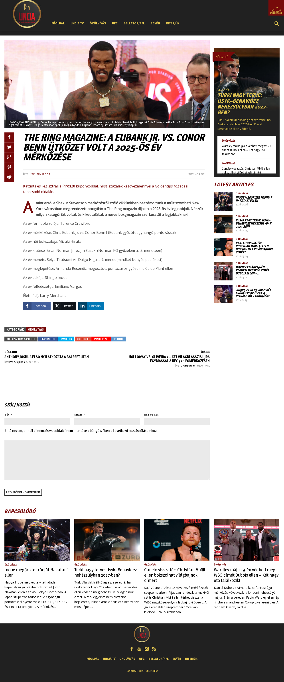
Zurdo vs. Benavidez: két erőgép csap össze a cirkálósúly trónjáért (253, 293)
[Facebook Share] (37, 306)
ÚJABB (205, 352)
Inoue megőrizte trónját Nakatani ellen (254, 198)
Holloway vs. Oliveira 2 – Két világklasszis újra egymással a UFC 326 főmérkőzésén (169, 359)
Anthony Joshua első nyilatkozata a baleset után (46, 357)
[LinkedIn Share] (91, 306)
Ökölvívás (98, 23)
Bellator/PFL (134, 23)
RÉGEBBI (10, 352)
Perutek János (40, 174)
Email (78, 414)
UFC (115, 23)
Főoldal (58, 23)
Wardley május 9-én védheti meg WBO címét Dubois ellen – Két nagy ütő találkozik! (246, 150)
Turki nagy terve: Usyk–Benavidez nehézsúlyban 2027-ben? (242, 104)
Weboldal (151, 414)
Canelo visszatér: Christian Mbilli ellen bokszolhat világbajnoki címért (246, 170)
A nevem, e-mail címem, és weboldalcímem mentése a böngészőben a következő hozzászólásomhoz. (83, 431)
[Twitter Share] (64, 306)
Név (7, 414)
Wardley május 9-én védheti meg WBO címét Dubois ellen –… (252, 270)
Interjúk (172, 23)
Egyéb (155, 23)
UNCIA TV (77, 23)
